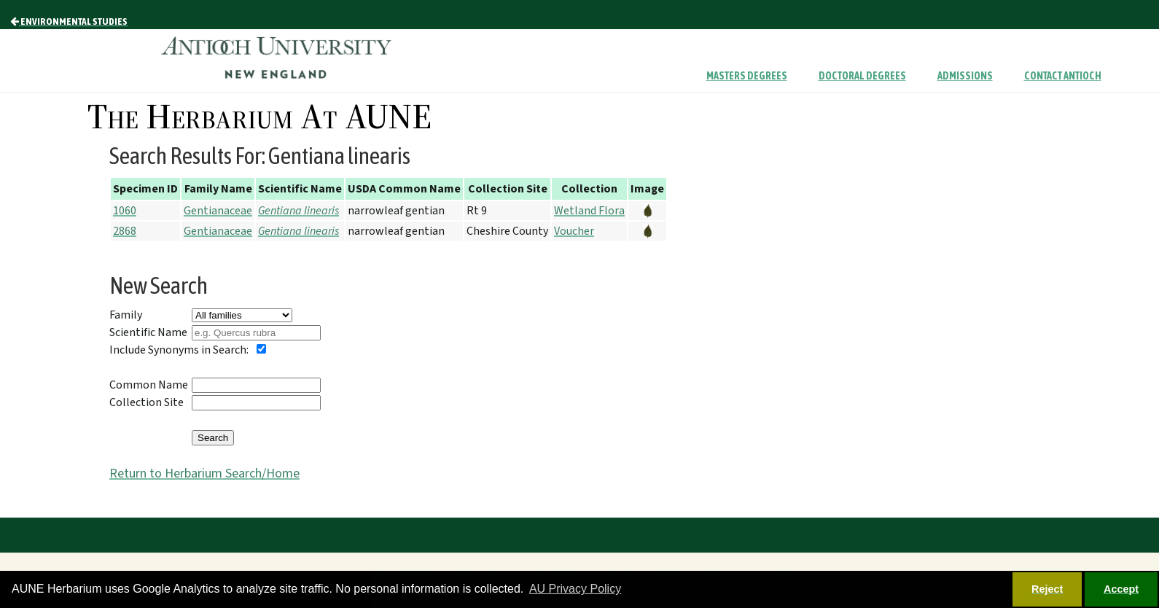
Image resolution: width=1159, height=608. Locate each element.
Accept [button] (1121, 589)
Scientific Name (148, 332)
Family (125, 315)
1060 (124, 211)
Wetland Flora (589, 211)
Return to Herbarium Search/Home (204, 473)
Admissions (965, 76)
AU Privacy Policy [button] (575, 588)
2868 (124, 231)
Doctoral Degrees (862, 76)
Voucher (574, 231)
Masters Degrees (746, 76)
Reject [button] (1047, 589)
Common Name (148, 385)
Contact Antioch (1062, 76)
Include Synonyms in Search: (179, 350)
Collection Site (146, 402)
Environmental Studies (69, 21)
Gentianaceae (218, 211)
